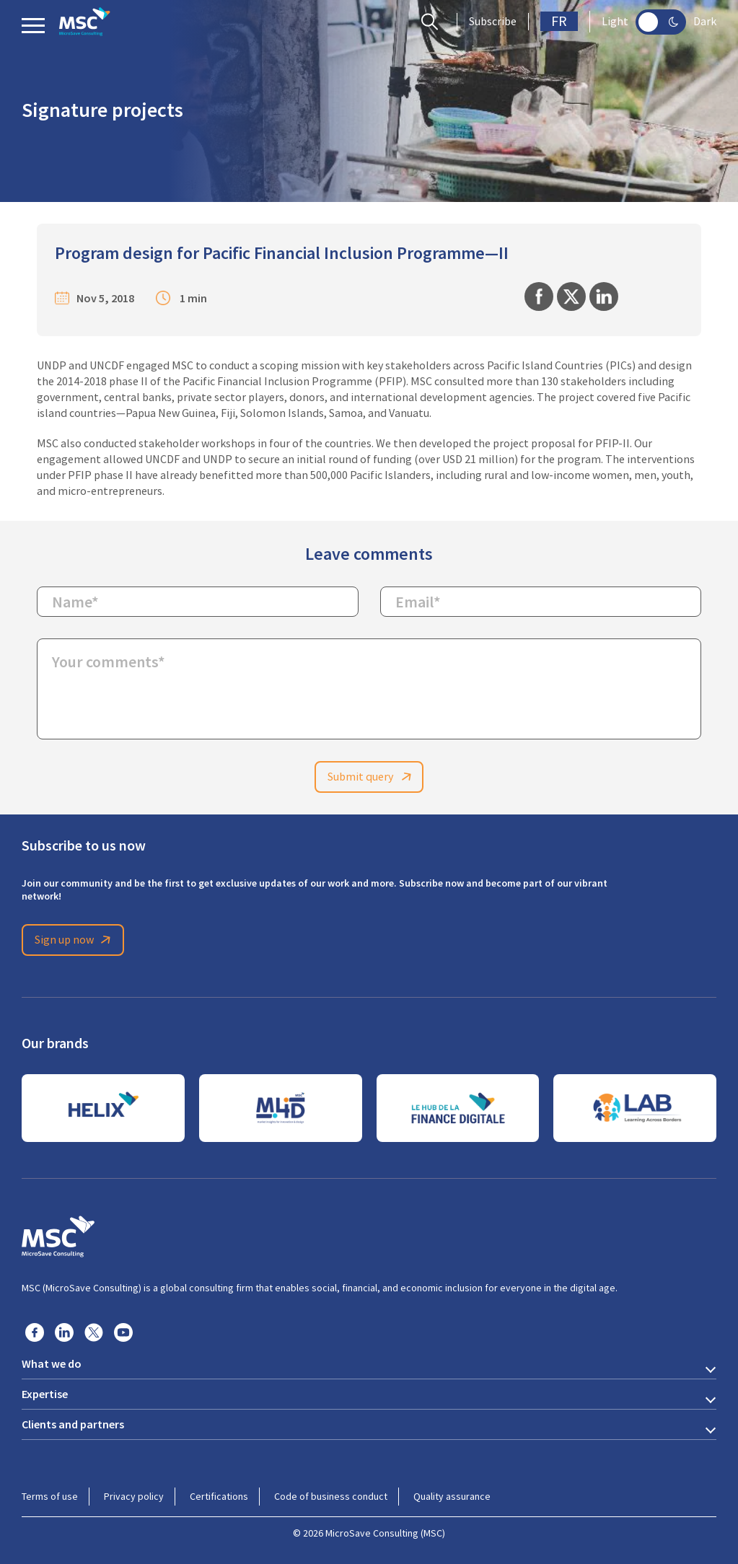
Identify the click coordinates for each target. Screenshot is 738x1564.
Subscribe (493, 21)
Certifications (219, 1496)
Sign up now (75, 940)
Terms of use (50, 1496)
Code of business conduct (330, 1496)
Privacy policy (134, 1496)
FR (559, 21)
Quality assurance (452, 1496)
